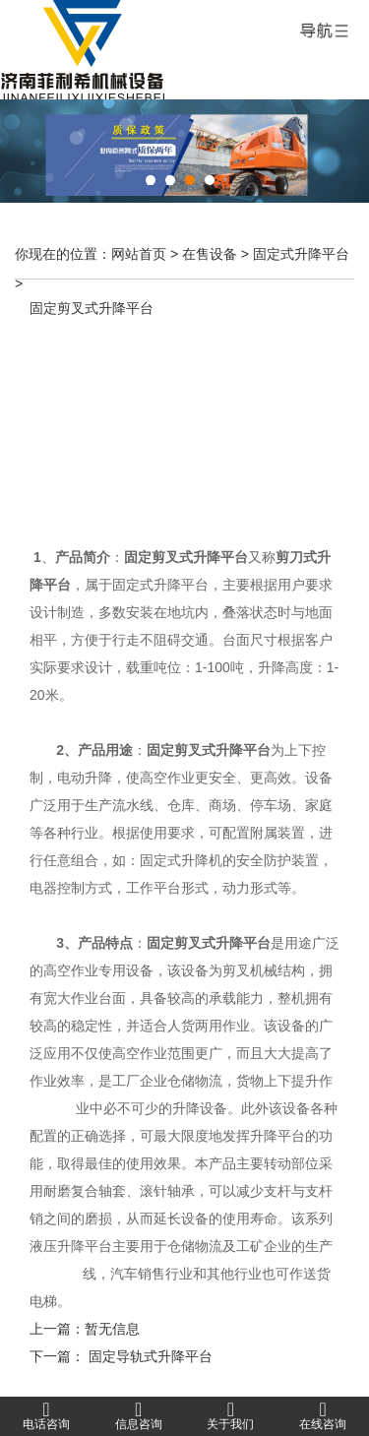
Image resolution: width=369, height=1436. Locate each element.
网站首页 (138, 254)
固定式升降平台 (301, 254)
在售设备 (209, 254)
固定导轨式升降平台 (151, 1356)
